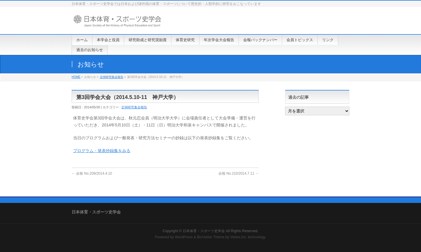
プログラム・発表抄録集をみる (101, 150)
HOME (76, 77)
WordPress (184, 237)
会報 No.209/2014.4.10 (92, 173)
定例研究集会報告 (111, 77)
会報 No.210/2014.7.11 (238, 173)
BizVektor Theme (211, 237)
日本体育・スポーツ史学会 (204, 231)
